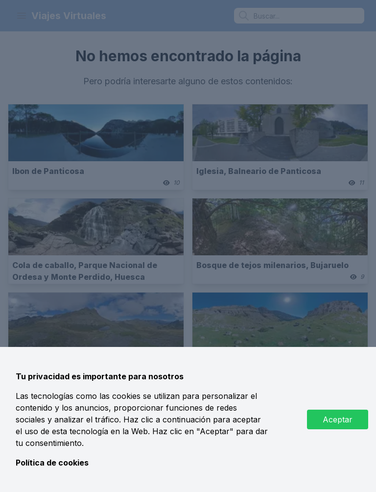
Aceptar (337, 419)
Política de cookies (52, 462)
